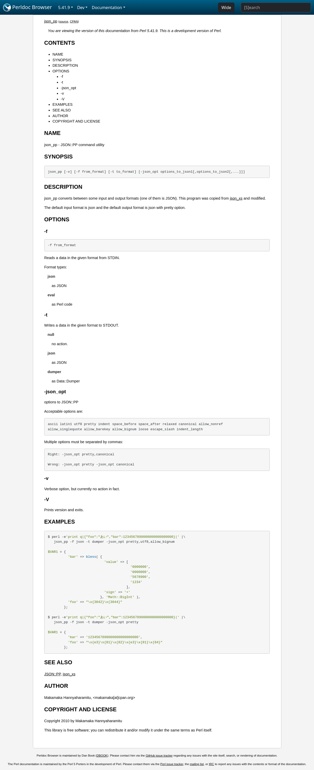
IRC (211, 764)
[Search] (276, 7)
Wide (226, 7)
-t (62, 82)
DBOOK (102, 755)
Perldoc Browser (27, 7)
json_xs (236, 198)
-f (62, 76)
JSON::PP (52, 674)
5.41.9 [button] (64, 7)
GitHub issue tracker (159, 755)
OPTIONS (61, 71)
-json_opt (68, 88)
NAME (58, 54)
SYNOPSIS (62, 60)
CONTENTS (59, 43)
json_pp (50, 21)
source (63, 21)
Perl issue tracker (171, 764)
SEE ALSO (62, 110)
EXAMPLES (63, 104)
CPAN (74, 21)
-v (62, 93)
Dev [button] (81, 7)
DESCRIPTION (65, 65)
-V (62, 99)
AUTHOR (60, 116)
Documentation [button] (107, 7)
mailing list (197, 764)
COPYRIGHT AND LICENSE (76, 121)
